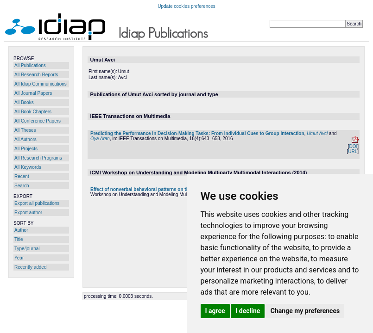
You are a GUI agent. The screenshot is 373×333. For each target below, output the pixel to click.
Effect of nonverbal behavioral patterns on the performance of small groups (173, 189)
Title (18, 239)
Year (19, 257)
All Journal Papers (33, 93)
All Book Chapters (32, 111)
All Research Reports (36, 74)
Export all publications (36, 203)
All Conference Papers (37, 120)
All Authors (25, 139)
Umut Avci (317, 133)
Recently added (30, 267)
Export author (28, 212)
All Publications (30, 65)
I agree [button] (215, 310)
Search (21, 185)
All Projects (26, 148)
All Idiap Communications (40, 83)
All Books (24, 102)
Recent (21, 176)
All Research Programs (38, 157)
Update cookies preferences (186, 6)
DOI (353, 146)
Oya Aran (100, 138)
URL (352, 151)
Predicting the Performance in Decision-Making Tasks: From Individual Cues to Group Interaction (197, 133)
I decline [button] (247, 310)
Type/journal (26, 248)
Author (21, 230)
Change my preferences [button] (305, 310)
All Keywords (27, 167)
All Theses (25, 130)
